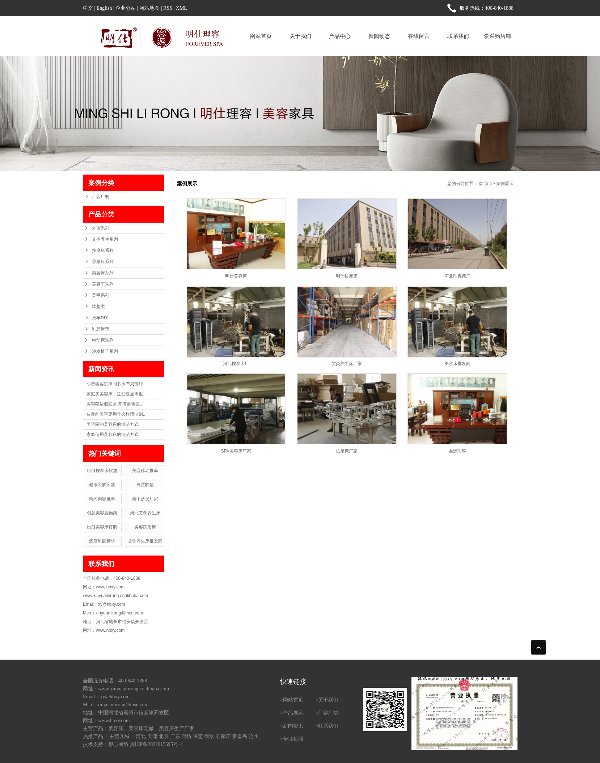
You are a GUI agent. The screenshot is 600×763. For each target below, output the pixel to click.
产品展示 (293, 713)
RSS (167, 8)
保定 (198, 736)
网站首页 (261, 36)
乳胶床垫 (100, 328)
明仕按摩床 (347, 276)
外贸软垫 (145, 484)
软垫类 (98, 306)
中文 (88, 8)
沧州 (254, 736)
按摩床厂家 (347, 451)
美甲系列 (100, 295)
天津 (152, 736)
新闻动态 (379, 36)
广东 (175, 736)
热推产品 (93, 736)
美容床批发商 (457, 363)
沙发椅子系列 (105, 351)
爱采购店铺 (497, 36)
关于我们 (300, 36)
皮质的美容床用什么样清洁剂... (116, 414)
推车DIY (100, 317)
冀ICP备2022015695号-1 (156, 744)
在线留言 (419, 36)
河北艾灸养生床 (145, 512)
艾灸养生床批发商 (145, 541)
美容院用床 (145, 527)
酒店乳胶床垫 (102, 541)
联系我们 (458, 36)
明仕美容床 (236, 276)
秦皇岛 (239, 736)
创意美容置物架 (102, 512)
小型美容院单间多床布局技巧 (114, 383)
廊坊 (186, 736)
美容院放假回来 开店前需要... (114, 404)
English (104, 8)
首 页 (484, 183)
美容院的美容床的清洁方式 (112, 424)
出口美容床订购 (102, 527)
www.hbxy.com (114, 720)
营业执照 (293, 739)
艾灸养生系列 (105, 239)
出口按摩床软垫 (102, 470)
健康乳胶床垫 (102, 484)
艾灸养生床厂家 (346, 363)
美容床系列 (103, 272)
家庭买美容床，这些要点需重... (116, 393)
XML (181, 8)
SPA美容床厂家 (236, 451)
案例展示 (505, 183)
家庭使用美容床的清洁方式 (112, 434)
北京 (164, 736)
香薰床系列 (103, 261)
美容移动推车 (145, 470)
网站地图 (149, 8)
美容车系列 (103, 284)
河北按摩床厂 (236, 363)
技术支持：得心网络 (105, 744)
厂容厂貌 (100, 196)
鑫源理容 (457, 451)
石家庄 (223, 736)
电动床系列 (103, 340)
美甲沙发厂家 (145, 498)
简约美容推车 (102, 498)
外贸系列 (100, 228)
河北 (141, 736)
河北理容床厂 (457, 276)
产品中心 (340, 36)
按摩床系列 (103, 250)
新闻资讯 (293, 726)
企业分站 (125, 8)
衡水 (209, 736)
